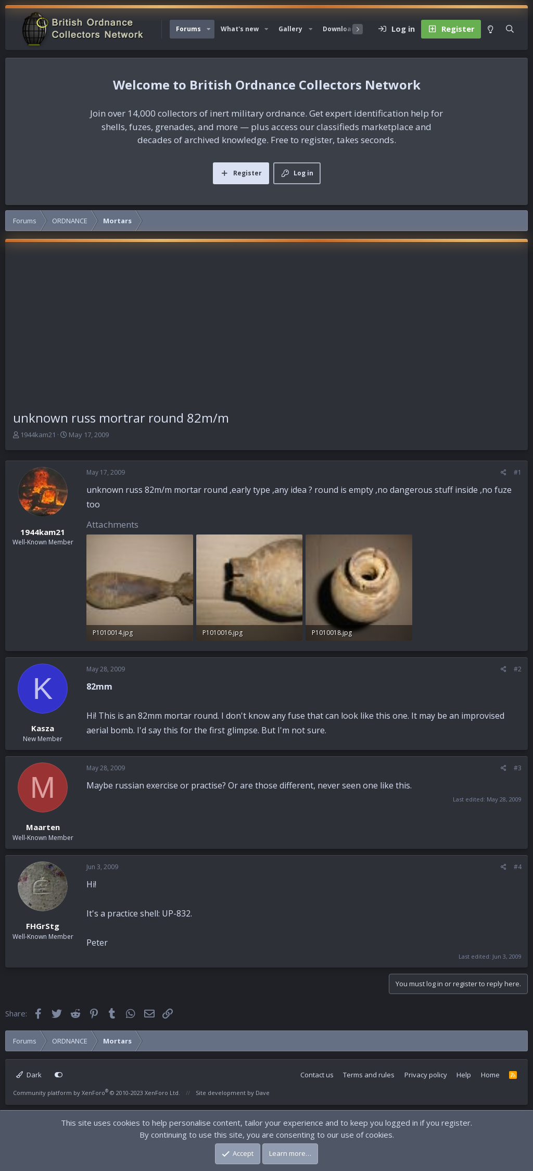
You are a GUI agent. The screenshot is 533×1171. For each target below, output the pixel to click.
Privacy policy (425, 1074)
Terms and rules (369, 1074)
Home (490, 1074)
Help (463, 1074)
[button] (208, 29)
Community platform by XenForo (96, 1093)
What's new (240, 28)
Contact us (317, 1074)
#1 (518, 472)
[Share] (503, 472)
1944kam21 (38, 434)
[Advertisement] (266, 330)
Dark (29, 1074)
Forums (188, 28)
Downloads (341, 28)
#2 (518, 669)
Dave (263, 1093)
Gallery (290, 28)
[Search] (510, 29)
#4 (518, 866)
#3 (518, 767)
